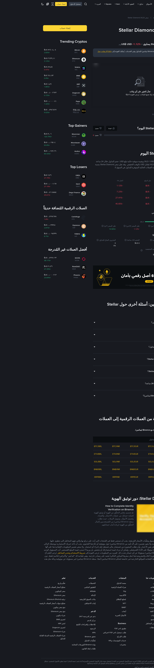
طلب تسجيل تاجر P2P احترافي (76, 632)
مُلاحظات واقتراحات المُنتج (48, 624)
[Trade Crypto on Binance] (102, 277)
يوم (147, 61)
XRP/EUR (96, 477)
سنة (127, 61)
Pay (86, 591)
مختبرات (85, 644)
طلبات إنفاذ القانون (51, 648)
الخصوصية (114, 607)
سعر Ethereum (21, 595)
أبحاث (86, 611)
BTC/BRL (60, 446)
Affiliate (55, 591)
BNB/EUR (96, 469)
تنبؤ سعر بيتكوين (21, 607)
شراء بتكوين (22, 615)
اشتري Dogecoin (20, 627)
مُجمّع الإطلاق (83, 599)
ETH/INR (78, 454)
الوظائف (115, 587)
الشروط (115, 603)
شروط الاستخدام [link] (40, 553)
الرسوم (55, 628)
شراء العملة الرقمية (80, 587)
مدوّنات (115, 615)
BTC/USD (114, 446)
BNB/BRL (60, 469)
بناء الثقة (115, 611)
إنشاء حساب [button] (27, 28)
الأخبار (116, 595)
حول (116, 583)
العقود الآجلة (90, 4)
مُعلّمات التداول (52, 640)
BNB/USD (114, 469)
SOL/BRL (60, 461)
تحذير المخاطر (113, 623)
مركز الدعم (53, 620)
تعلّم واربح (23, 583)
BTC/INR (78, 446)
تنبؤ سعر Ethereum (20, 611)
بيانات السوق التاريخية (50, 599)
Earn (79, 4)
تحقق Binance (52, 636)
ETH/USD (114, 454)
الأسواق (111, 4)
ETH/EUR (96, 454)
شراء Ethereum (21, 631)
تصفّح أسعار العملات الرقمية (17, 587)
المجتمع (115, 619)
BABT (86, 607)
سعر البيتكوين (22, 591)
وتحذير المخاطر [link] (26, 553)
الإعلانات (115, 591)
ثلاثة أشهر (133, 61)
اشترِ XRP (23, 623)
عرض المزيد (144, 485)
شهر (138, 61)
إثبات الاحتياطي (52, 603)
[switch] (140, 619)
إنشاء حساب (23, 4)
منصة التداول (83, 583)
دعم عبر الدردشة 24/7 (49, 616)
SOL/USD (114, 461)
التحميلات (54, 583)
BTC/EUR (96, 446)
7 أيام (143, 61)
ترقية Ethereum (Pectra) (18, 599)
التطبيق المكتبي (52, 587)
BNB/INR (78, 469)
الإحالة (55, 595)
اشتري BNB (22, 619)
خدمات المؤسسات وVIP (79, 640)
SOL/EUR (96, 461)
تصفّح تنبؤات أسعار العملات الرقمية (14, 603)
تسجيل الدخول (37, 4)
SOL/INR (78, 461)
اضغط (116, 599)
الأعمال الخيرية (82, 615)
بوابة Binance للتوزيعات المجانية (46, 644)
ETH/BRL (60, 454)
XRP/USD (114, 477)
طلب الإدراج (83, 636)
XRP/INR (78, 477)
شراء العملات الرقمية (125, 4)
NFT (86, 603)
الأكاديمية (84, 595)
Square (69, 4)
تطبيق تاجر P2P (82, 628)
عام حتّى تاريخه (120, 61)
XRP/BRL (60, 477)
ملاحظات (115, 627)
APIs (56, 632)
